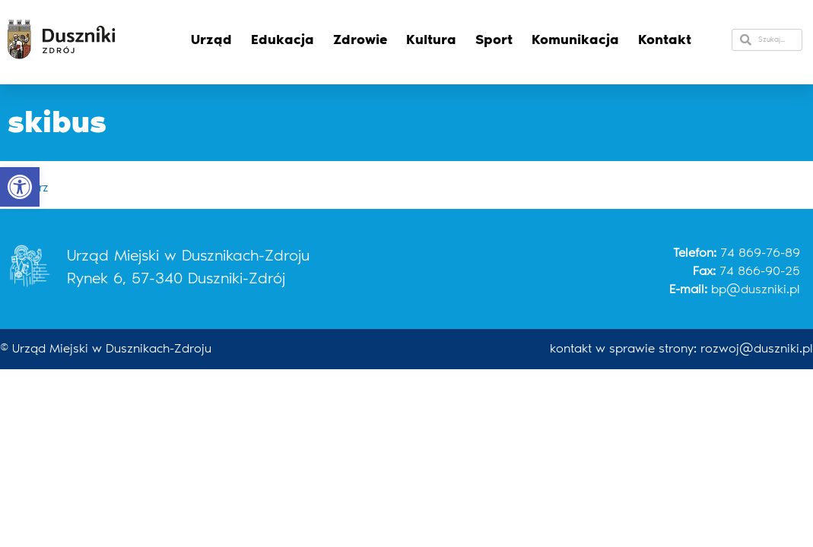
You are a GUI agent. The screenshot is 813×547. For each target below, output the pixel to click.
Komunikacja (575, 39)
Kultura (431, 39)
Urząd (211, 39)
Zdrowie (360, 39)
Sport (494, 39)
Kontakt (664, 39)
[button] (20, 187)
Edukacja (282, 39)
